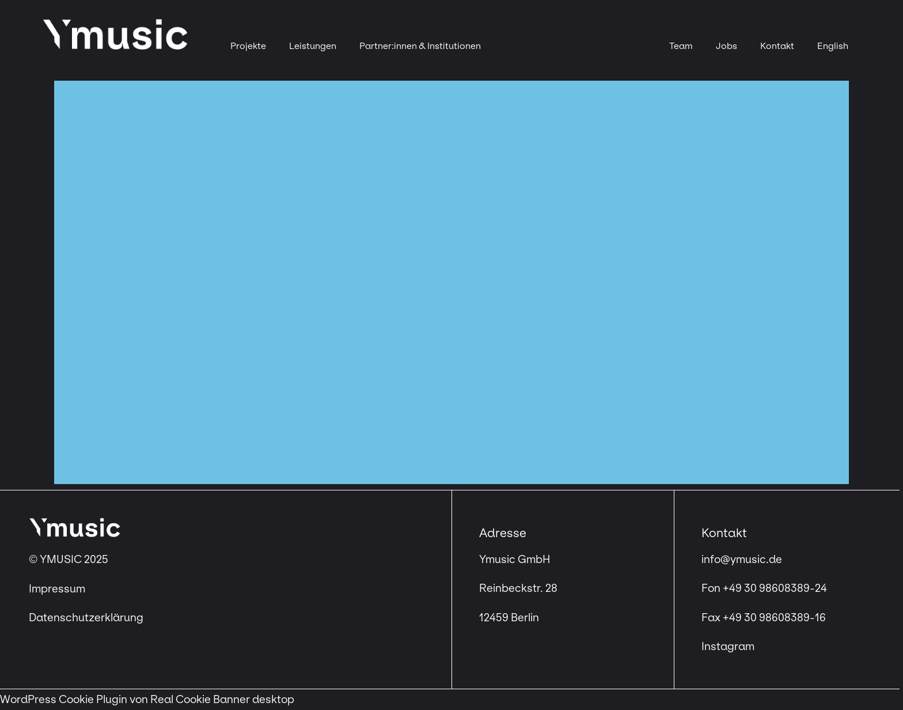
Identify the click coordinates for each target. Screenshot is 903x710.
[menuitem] (833, 46)
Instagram (727, 646)
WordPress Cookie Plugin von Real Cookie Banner (125, 699)
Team (681, 45)
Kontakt (777, 45)
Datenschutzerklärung (86, 617)
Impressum (58, 589)
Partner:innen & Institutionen (420, 45)
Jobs (726, 45)
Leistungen (312, 45)
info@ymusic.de (741, 559)
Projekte (248, 45)
